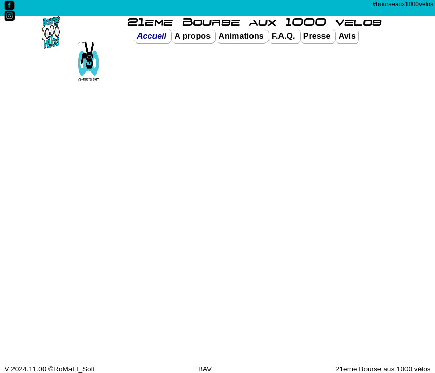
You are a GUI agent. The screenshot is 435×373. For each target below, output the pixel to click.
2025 (82, 43)
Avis (347, 36)
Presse (318, 36)
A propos (193, 36)
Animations (242, 36)
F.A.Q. (285, 36)
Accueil (153, 36)
